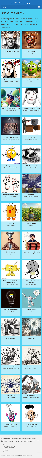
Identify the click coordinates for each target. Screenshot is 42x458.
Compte (5, 451)
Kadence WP (20, 455)
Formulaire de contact (8, 447)
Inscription (5, 449)
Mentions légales (7, 444)
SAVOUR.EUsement (21, 3)
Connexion (5, 450)
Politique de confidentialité (9, 446)
